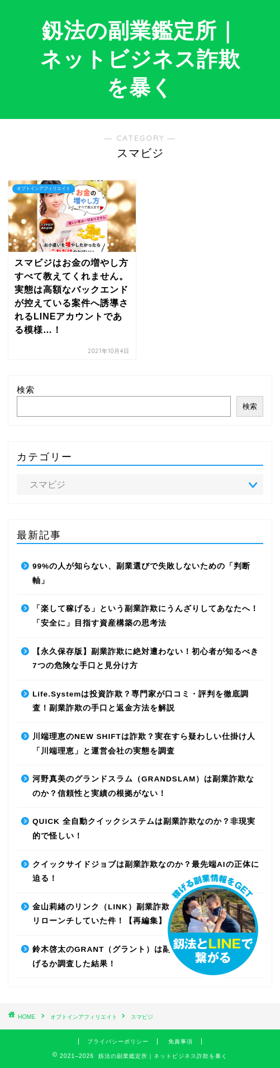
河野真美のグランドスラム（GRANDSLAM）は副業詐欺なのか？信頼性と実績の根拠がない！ (143, 786)
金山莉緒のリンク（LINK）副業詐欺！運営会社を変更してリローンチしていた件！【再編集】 (143, 914)
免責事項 (180, 1041)
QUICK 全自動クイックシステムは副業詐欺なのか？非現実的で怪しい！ (143, 828)
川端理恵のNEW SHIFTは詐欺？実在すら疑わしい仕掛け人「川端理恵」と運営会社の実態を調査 (143, 743)
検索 (26, 389)
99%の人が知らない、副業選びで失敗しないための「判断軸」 (141, 573)
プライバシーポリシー (118, 1041)
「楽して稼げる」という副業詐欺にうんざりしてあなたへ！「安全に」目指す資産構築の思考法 (145, 615)
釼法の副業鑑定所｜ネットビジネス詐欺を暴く (140, 59)
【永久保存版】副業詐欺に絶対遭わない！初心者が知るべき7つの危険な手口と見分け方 (145, 658)
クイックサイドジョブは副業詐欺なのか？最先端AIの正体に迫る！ (145, 871)
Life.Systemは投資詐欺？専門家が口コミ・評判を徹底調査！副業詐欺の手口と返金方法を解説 (140, 701)
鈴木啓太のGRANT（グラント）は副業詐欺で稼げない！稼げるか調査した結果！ (143, 956)
